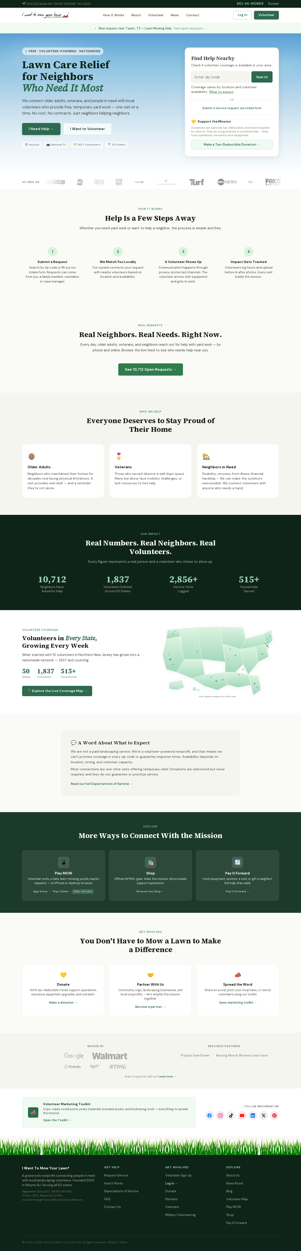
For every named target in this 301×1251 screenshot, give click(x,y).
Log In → (171, 1183)
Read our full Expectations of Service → (102, 784)
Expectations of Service (121, 1191)
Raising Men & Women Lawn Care (242, 1055)
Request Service (116, 1175)
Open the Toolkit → (57, 1120)
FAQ (107, 1199)
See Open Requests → (150, 369)
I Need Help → (41, 129)
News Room (234, 1183)
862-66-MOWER (250, 4)
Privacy (112, 1242)
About (136, 15)
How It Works (113, 15)
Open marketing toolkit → (238, 1003)
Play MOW (233, 1207)
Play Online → (62, 891)
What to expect (221, 92)
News (175, 15)
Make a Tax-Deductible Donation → (232, 145)
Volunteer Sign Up (178, 1175)
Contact (192, 15)
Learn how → (168, 1076)
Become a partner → (150, 1007)
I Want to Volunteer (87, 129)
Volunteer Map (237, 1199)
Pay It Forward (236, 1223)
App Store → (42, 891)
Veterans (172, 1207)
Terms (123, 1242)
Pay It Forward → (238, 891)
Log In (242, 15)
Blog (229, 1191)
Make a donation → (63, 1003)
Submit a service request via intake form (231, 108)
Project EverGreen (195, 1055)
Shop (230, 1215)
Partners (171, 1199)
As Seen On (31, 182)
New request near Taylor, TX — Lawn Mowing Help (150, 28)
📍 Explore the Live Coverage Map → (57, 691)
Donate (273, 4)
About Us (233, 1175)
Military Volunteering (180, 1215)
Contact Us (112, 1207)
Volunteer (156, 15)
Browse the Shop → (150, 891)
